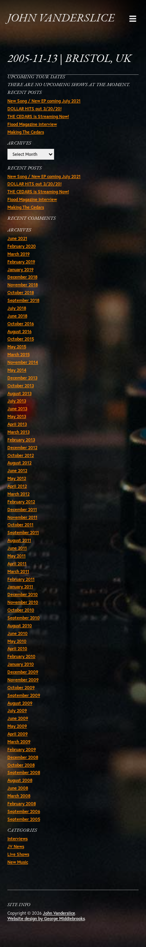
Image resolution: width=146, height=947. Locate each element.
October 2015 (20, 339)
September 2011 (23, 532)
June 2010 (17, 633)
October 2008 (21, 765)
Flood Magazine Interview (32, 124)
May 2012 (16, 478)
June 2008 (17, 788)
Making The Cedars (25, 132)
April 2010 (17, 648)
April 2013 (17, 424)
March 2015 (18, 354)
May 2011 (16, 556)
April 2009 (17, 734)
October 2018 (20, 292)
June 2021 (17, 238)
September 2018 (23, 300)
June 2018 (17, 316)
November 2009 (23, 679)
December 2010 (22, 594)
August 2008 (19, 780)
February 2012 (21, 501)
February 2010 (21, 656)
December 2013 (22, 378)
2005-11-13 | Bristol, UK (69, 59)
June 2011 (17, 548)
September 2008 (23, 772)
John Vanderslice (60, 18)
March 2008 (18, 796)
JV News (15, 846)
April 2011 (16, 563)
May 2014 (16, 370)
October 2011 (20, 524)
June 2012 (17, 470)
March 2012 (18, 494)
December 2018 (22, 277)
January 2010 (20, 664)
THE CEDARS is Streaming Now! (38, 116)
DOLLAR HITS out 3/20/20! (34, 108)
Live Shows (18, 854)
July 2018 (16, 308)
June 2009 (17, 718)
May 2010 (16, 641)
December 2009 (22, 672)
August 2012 (19, 463)
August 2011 (19, 540)
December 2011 (22, 509)
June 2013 (17, 408)
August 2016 (19, 331)
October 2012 (20, 455)
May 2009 (17, 726)
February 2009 (21, 749)
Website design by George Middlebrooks (46, 918)
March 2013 (18, 432)
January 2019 (20, 269)
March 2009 (18, 741)
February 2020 (21, 246)
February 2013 (21, 440)
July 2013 (16, 401)
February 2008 (21, 803)
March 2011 (18, 571)
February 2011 (21, 579)
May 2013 (16, 416)
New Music (17, 862)
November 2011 (22, 517)
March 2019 (18, 254)
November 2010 (22, 602)
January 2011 (20, 586)
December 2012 (22, 447)
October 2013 (20, 385)
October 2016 (20, 323)
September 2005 (23, 819)
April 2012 (17, 486)
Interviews (17, 838)
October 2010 (20, 610)
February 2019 (21, 262)
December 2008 (22, 757)
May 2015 (16, 346)
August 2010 (19, 625)
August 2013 (19, 393)
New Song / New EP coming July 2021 (44, 101)
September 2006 (23, 811)
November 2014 (22, 362)
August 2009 (19, 703)
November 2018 (22, 284)
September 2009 (23, 695)
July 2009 (17, 710)
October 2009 (21, 687)
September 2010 (23, 618)
